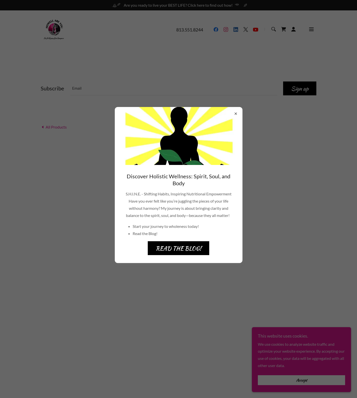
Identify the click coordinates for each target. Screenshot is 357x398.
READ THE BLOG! (178, 248)
